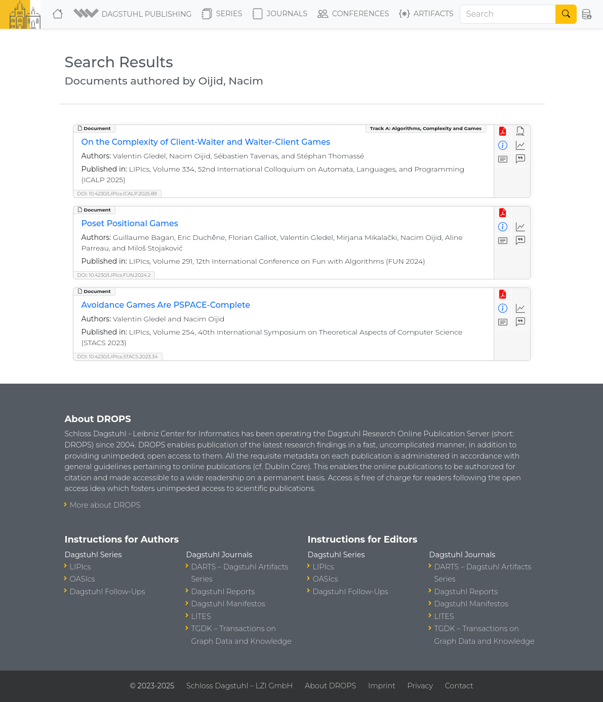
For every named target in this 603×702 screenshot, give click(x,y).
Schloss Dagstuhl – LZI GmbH (239, 685)
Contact (459, 685)
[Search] (508, 14)
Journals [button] (279, 14)
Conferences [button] (353, 14)
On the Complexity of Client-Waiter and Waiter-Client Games (206, 142)
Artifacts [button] (426, 14)
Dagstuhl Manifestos (228, 603)
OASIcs (82, 579)
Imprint (381, 685)
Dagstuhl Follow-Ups (107, 591)
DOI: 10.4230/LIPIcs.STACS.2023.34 (117, 356)
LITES (201, 616)
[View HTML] (521, 132)
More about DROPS (105, 505)
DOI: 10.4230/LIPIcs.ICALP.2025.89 (117, 193)
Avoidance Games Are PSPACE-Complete (166, 305)
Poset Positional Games (130, 223)
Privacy (420, 685)
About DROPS (330, 685)
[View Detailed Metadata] (503, 145)
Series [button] (222, 14)
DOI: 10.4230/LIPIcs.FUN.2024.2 (114, 275)
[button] (133, 14)
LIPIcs (80, 566)
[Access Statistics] (521, 145)
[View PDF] (503, 132)
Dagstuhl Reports (223, 591)
